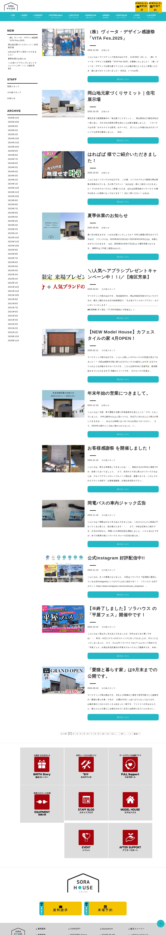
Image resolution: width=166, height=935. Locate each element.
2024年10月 (13, 146)
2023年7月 (13, 208)
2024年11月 (13, 142)
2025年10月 (13, 121)
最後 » (137, 733)
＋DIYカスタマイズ (139, 891)
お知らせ (105, 50)
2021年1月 (13, 332)
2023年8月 (13, 204)
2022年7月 (13, 258)
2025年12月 (13, 117)
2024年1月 (13, 183)
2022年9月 (13, 249)
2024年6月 (13, 163)
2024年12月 (13, 138)
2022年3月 (13, 274)
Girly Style (78, 904)
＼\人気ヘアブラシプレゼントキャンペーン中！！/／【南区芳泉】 (22, 65)
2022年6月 (13, 262)
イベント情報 (136, 915)
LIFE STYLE (75, 896)
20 (122, 733)
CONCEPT (75, 885)
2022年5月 (13, 266)
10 (103, 733)
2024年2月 (13, 179)
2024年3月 (13, 175)
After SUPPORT (110, 897)
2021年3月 (13, 323)
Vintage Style (79, 911)
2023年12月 (13, 187)
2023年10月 (13, 196)
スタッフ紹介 (136, 921)
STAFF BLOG (108, 891)
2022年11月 (13, 241)
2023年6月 (13, 212)
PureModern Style (81, 900)
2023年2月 (13, 229)
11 (108, 733)
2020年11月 (13, 340)
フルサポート (136, 897)
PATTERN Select (78, 891)
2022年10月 (13, 245)
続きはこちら (123, 79)
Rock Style (78, 907)
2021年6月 (13, 311)
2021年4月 (13, 319)
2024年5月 (13, 167)
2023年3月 (13, 224)
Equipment (107, 885)
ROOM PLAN (75, 915)
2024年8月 (13, 154)
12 (112, 733)
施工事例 (134, 903)
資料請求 (42, 885)
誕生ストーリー (137, 885)
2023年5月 (13, 216)
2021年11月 (13, 290)
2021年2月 (13, 328)
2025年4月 (13, 130)
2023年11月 (13, 192)
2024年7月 (13, 158)
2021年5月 (13, 315)
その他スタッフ (108, 288)
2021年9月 (13, 299)
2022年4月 (13, 270)
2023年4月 (13, 220)
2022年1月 (13, 282)
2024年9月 (13, 150)
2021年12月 (13, 286)
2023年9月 (13, 200)
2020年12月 (13, 336)
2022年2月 (13, 278)
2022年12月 (13, 237)
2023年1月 (13, 233)
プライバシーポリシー (48, 903)
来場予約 (42, 891)
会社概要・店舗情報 (47, 897)
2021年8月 (13, 303)
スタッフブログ (137, 909)
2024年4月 (13, 171)
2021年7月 (13, 307)
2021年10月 (13, 295)
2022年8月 (13, 253)
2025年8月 (13, 126)
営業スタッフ (13, 86)
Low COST (107, 903)
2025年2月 (13, 134)
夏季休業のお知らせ (17, 58)
